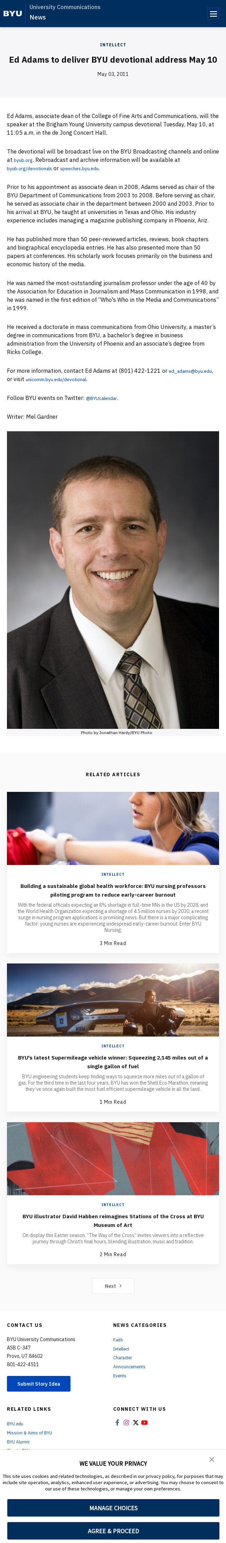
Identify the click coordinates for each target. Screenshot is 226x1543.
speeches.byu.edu (92, 168)
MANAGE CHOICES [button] (113, 1508)
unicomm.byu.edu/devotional (117, 379)
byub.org (25, 159)
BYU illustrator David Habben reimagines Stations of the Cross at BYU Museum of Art (113, 1229)
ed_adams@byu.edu (33, 379)
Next (113, 1294)
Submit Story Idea (42, 1393)
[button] (212, 1459)
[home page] (12, 13)
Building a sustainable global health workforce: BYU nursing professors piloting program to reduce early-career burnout (113, 894)
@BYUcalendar (105, 397)
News (38, 17)
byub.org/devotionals (34, 168)
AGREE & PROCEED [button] (113, 1531)
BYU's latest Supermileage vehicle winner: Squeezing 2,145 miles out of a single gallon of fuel (113, 1070)
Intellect (113, 44)
